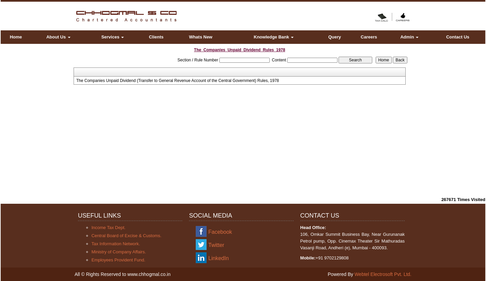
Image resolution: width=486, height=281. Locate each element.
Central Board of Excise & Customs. (126, 235)
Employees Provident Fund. (118, 259)
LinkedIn (218, 258)
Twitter (216, 245)
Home (16, 36)
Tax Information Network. (115, 243)
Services (112, 36)
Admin (409, 36)
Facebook (220, 232)
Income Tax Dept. (108, 227)
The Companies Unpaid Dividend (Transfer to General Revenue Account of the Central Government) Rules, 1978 (177, 80)
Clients (156, 36)
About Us (58, 36)
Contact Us (457, 36)
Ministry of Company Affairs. (118, 251)
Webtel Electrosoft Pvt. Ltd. (382, 274)
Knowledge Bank (274, 36)
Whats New (200, 36)
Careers (369, 36)
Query (334, 36)
